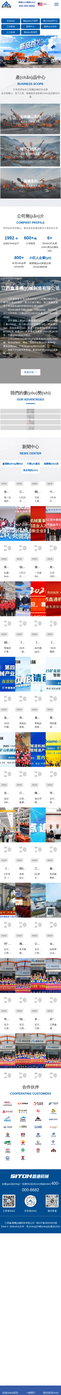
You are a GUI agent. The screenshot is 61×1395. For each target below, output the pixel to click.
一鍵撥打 (30, 1390)
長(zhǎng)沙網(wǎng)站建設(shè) (43, 1379)
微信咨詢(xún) (50, 1390)
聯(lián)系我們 (30, 32)
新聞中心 (30, 26)
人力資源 (11, 32)
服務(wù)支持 (50, 26)
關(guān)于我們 (30, 21)
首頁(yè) (11, 21)
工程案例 (11, 26)
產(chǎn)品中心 (50, 21)
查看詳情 (30, 372)
